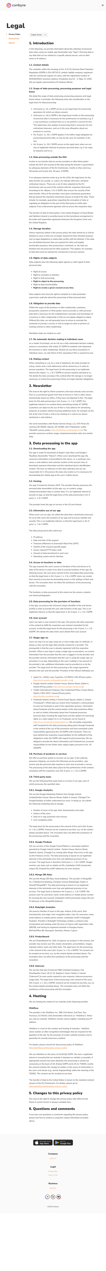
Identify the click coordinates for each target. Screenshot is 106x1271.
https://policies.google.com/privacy (68, 686)
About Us (53, 1158)
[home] (16, 5)
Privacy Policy (14, 34)
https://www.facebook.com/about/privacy (50, 722)
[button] (103, 5)
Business (53, 1188)
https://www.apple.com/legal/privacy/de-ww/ (52, 680)
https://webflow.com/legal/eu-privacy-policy (48, 1048)
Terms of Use (14, 39)
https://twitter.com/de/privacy (45, 696)
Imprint (12, 43)
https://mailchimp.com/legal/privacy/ (66, 430)
